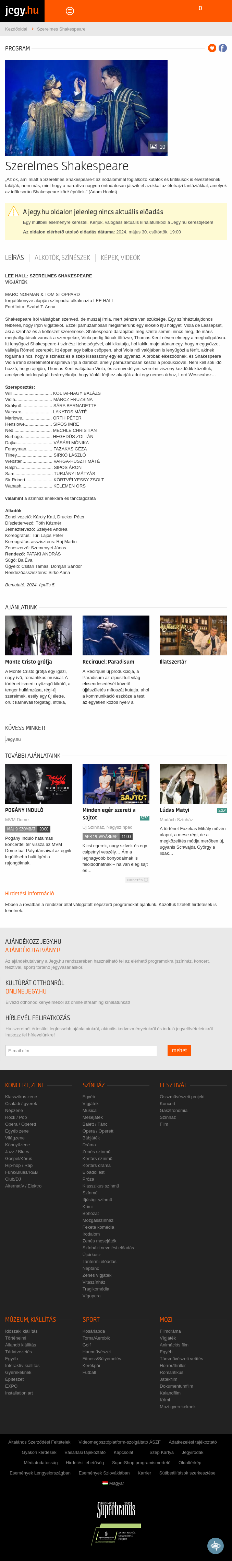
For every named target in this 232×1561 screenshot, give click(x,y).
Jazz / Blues (17, 1151)
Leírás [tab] (14, 258)
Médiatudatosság (41, 1462)
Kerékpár (92, 1365)
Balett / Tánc (95, 1124)
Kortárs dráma (97, 1165)
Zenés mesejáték (100, 1240)
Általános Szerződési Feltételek (39, 1442)
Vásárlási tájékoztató (85, 1452)
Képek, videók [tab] (120, 258)
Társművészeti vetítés (181, 1358)
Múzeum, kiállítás (30, 1319)
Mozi (166, 1319)
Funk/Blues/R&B (21, 1172)
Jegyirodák (193, 1452)
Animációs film (174, 1344)
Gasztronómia (173, 1110)
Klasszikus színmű (101, 1186)
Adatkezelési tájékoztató (193, 1442)
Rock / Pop (16, 1117)
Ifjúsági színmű (97, 1199)
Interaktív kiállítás (22, 1365)
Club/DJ (13, 1179)
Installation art (19, 1393)
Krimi (88, 1206)
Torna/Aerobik (96, 1338)
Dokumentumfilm (176, 1386)
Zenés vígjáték (97, 1275)
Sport (91, 1319)
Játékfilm (168, 1379)
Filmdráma (170, 1331)
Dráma (89, 1144)
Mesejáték (93, 1117)
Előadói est (94, 1172)
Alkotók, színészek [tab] (62, 258)
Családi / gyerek (21, 1103)
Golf (87, 1344)
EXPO (11, 1386)
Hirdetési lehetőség (85, 1462)
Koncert (167, 1103)
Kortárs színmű (97, 1158)
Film (164, 1124)
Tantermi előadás (100, 1261)
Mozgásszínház (98, 1220)
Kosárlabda (94, 1331)
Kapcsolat (123, 1452)
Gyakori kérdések (39, 1452)
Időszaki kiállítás (21, 1331)
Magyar (113, 1483)
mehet (179, 1050)
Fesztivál (173, 1085)
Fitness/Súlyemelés (102, 1358)
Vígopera (92, 1295)
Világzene (15, 1137)
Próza (88, 1179)
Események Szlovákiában (104, 1473)
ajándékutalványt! (32, 950)
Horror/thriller (173, 1365)
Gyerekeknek (18, 1372)
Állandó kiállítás (20, 1344)
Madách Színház (176, 819)
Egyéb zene (17, 1131)
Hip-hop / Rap (19, 1165)
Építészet (14, 1379)
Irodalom (91, 1234)
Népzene (14, 1110)
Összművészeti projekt (182, 1096)
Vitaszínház (94, 1282)
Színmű (90, 1192)
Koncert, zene (25, 1085)
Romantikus (171, 1372)
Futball (89, 1372)
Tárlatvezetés (18, 1351)
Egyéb (89, 1096)
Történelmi (15, 1338)
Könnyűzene (17, 1144)
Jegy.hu (13, 739)
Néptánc (91, 1268)
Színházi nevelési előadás (108, 1247)
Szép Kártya (161, 1452)
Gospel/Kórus (18, 1158)
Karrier (144, 1473)
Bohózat (91, 1213)
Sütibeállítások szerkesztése (187, 1473)
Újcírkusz (92, 1254)
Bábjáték (91, 1137)
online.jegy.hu (26, 991)
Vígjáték (91, 1103)
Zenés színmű (97, 1151)
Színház (94, 1085)
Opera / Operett (20, 1124)
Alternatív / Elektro (23, 1186)
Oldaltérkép (190, 1462)
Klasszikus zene (21, 1096)
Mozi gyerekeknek (178, 1406)
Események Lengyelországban (40, 1473)
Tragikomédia (96, 1289)
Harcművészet (97, 1351)
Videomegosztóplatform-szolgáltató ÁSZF (119, 1442)
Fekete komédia (98, 1227)
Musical (90, 1110)
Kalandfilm (170, 1393)
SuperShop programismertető (141, 1462)
